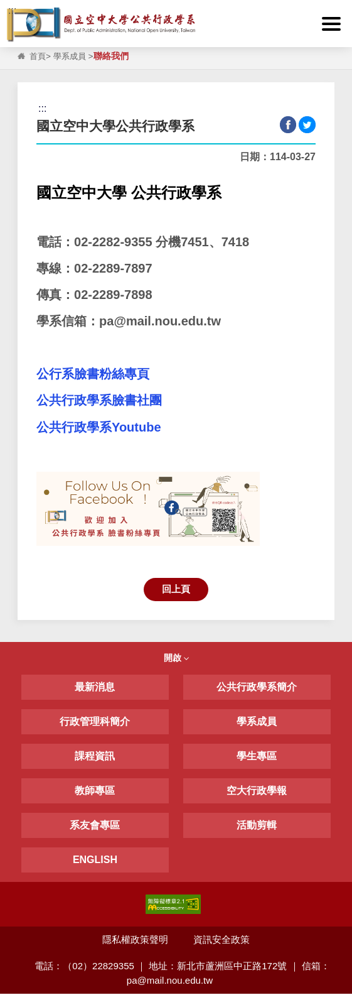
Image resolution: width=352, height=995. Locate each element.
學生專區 (257, 756)
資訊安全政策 (222, 940)
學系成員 (72, 56)
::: (12, 10)
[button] (332, 24)
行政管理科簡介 (95, 722)
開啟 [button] (176, 659)
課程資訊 (95, 756)
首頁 (38, 56)
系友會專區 (95, 825)
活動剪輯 (257, 825)
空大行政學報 (257, 791)
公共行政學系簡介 (256, 687)
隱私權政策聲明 (135, 940)
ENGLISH (95, 860)
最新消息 (95, 687)
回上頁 (176, 589)
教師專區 (95, 791)
